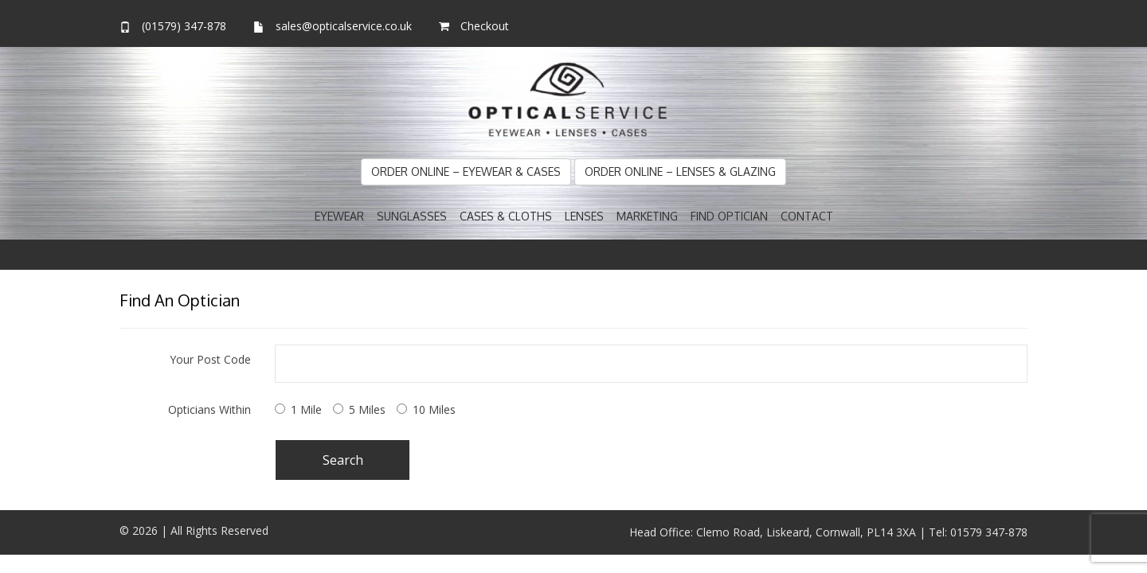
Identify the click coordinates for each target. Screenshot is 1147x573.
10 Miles (434, 409)
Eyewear (339, 216)
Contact (807, 216)
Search (343, 460)
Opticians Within (209, 409)
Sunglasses (412, 216)
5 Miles (367, 409)
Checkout (484, 25)
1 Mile (306, 409)
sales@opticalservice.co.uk (344, 25)
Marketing (647, 216)
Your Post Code (210, 359)
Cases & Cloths (506, 216)
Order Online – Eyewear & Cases (466, 171)
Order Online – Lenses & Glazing (680, 171)
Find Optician (729, 216)
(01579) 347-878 (184, 25)
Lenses (584, 216)
